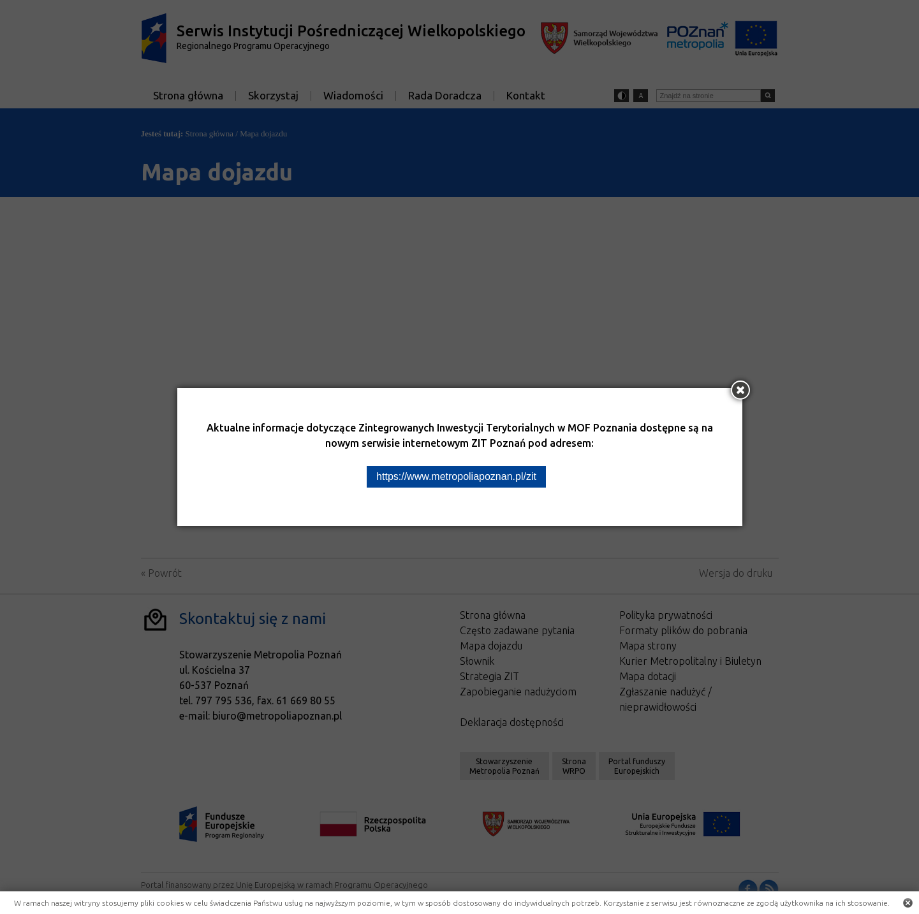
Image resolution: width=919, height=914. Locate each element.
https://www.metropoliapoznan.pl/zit (456, 476)
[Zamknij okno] (740, 390)
